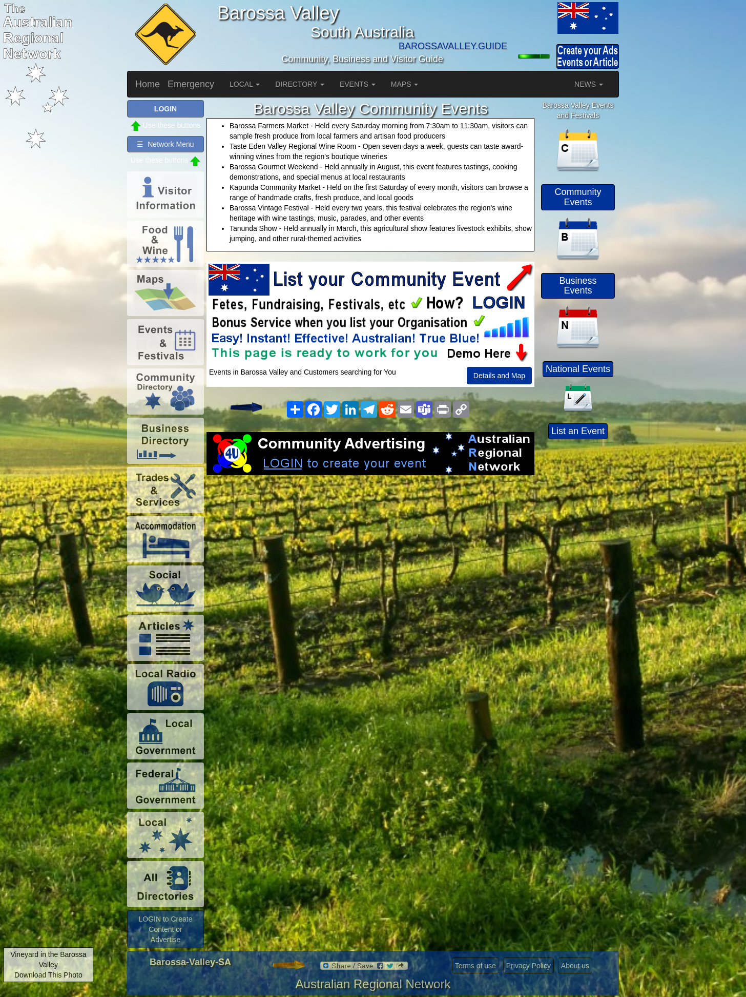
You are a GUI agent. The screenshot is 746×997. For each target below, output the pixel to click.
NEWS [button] (588, 84)
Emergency (191, 84)
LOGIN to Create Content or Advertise (165, 929)
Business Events (577, 286)
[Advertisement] (370, 557)
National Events (578, 369)
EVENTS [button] (358, 84)
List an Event (578, 431)
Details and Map (499, 376)
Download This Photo (48, 975)
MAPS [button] (405, 84)
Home (147, 84)
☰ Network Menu (165, 144)
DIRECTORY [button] (299, 84)
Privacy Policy (528, 966)
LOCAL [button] (245, 84)
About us (575, 966)
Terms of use (475, 966)
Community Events (577, 197)
